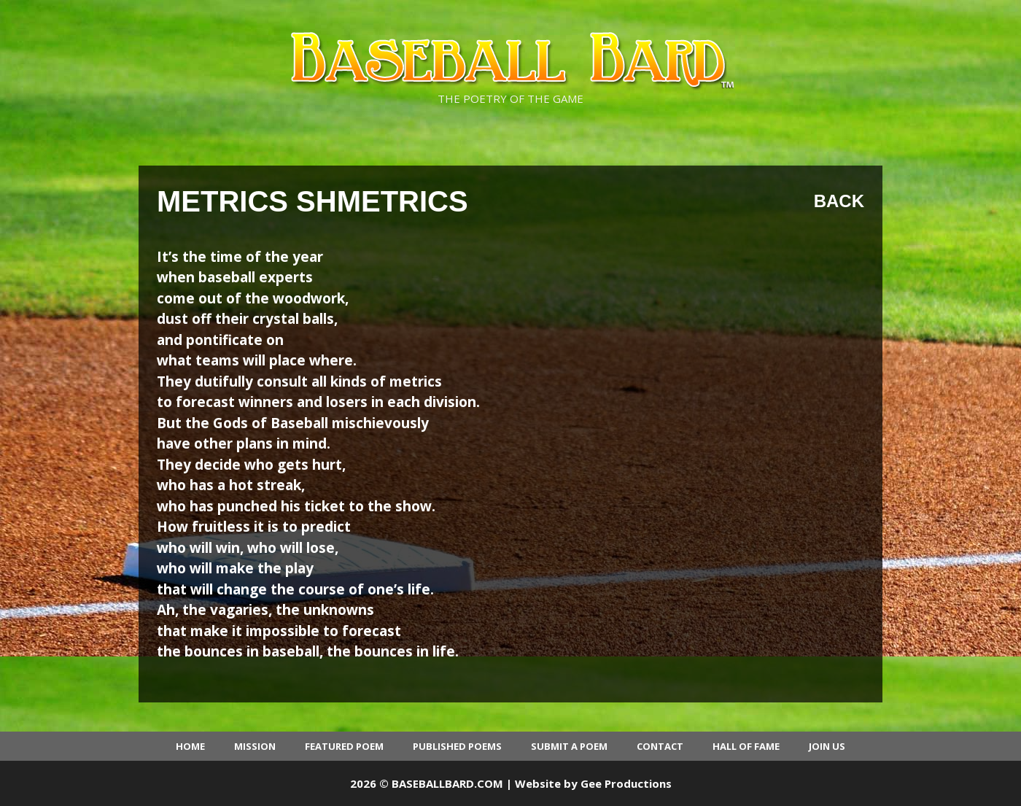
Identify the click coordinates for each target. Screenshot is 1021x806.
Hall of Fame (746, 746)
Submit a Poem (569, 746)
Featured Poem (344, 746)
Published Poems (457, 746)
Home (190, 746)
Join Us (827, 746)
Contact (660, 746)
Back (839, 201)
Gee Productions (626, 783)
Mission (255, 746)
